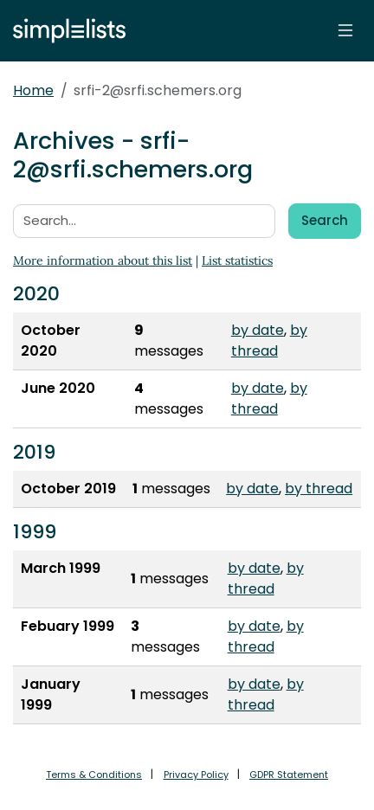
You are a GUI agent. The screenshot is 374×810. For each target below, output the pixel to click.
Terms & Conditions (94, 774)
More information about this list (102, 260)
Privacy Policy (196, 774)
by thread (269, 340)
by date (257, 330)
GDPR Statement (288, 774)
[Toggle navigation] (345, 30)
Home (33, 90)
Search (324, 220)
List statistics (237, 260)
